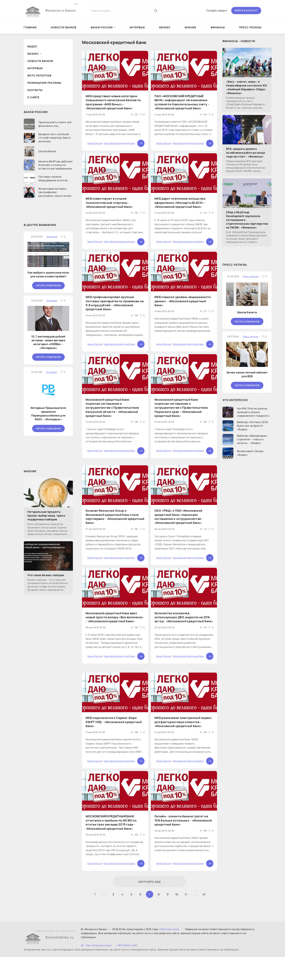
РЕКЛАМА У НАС (128, 945)
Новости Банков (63, 27)
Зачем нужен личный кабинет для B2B (247, 374)
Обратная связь (169, 929)
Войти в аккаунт (246, 10)
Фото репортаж (39, 75)
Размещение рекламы (44, 82)
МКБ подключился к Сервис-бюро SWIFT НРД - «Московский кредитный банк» (114, 722)
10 (176, 894)
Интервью (137, 27)
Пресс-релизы (250, 27)
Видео (32, 46)
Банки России (102, 27)
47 (204, 894)
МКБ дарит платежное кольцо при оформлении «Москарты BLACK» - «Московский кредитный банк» (180, 203)
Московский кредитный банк (119, 143)
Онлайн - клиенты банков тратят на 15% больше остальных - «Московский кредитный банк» (183, 820)
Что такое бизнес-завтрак (45, 575)
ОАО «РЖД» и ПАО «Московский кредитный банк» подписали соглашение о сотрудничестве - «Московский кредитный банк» (178, 517)
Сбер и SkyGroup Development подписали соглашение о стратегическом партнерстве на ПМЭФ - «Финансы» (247, 219)
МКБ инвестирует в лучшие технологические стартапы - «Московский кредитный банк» (109, 203)
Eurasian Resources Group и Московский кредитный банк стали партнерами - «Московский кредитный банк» (115, 517)
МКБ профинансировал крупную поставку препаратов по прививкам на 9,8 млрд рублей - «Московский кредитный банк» (115, 303)
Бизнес (164, 27)
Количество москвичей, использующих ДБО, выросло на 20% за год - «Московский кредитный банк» (183, 617)
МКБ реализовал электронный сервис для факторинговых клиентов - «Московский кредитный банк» (183, 722)
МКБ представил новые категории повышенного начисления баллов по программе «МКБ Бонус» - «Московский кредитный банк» (113, 102)
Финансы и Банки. (61, 8)
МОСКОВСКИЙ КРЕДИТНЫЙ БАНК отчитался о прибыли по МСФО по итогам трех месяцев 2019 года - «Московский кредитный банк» (111, 822)
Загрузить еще (149, 881)
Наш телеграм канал (96, 945)
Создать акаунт (217, 10)
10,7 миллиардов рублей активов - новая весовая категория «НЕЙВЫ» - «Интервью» (48, 342)
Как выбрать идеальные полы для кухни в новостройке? (48, 274)
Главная (30, 27)
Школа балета (247, 312)
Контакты (35, 90)
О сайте (33, 97)
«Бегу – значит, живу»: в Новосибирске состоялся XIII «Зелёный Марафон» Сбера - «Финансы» (246, 87)
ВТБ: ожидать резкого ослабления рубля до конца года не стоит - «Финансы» (245, 152)
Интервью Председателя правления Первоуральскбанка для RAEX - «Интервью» (48, 413)
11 (186, 894)
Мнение (190, 27)
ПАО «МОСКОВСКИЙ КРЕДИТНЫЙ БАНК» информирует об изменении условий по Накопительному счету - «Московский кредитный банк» (181, 102)
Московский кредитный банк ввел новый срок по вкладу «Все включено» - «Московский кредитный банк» (115, 617)
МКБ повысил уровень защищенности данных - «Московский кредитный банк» (182, 301)
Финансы (218, 27)
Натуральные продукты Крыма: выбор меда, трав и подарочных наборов (46, 515)
